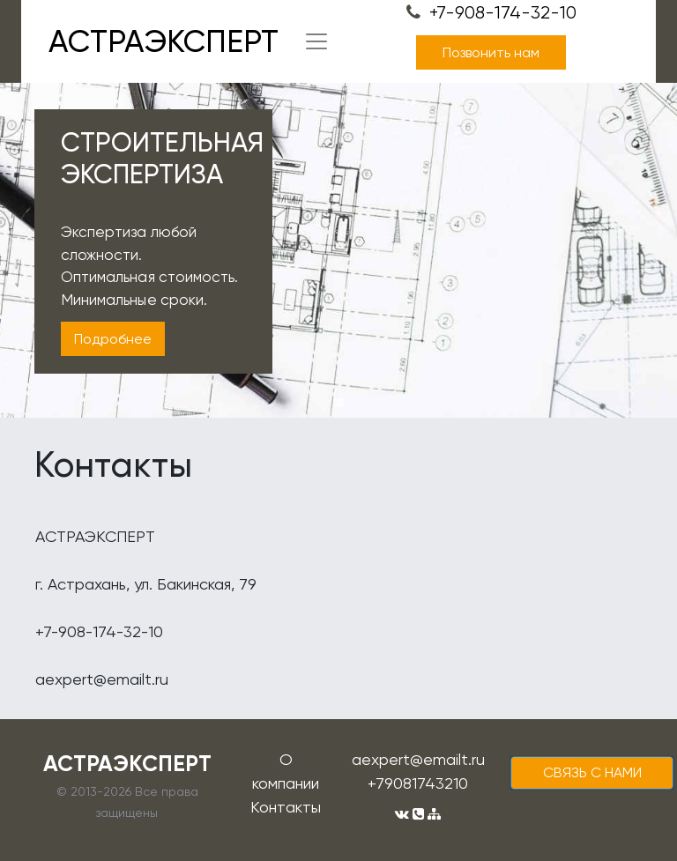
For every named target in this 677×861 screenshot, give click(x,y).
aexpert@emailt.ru (418, 759)
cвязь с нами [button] (592, 772)
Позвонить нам (491, 52)
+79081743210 (418, 783)
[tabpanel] (338, 250)
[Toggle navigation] (316, 41)
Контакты (285, 807)
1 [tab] (338, 402)
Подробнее (113, 338)
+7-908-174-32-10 (491, 13)
